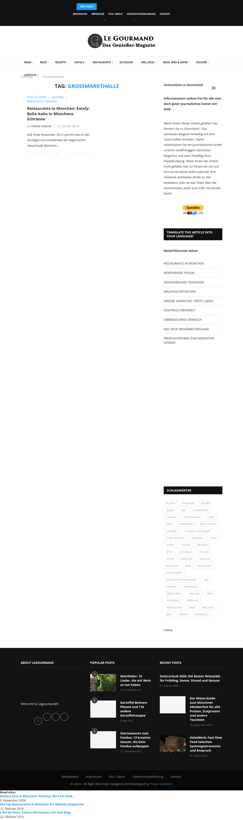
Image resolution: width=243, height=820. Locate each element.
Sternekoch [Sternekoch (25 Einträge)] (191, 591)
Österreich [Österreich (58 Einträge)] (203, 621)
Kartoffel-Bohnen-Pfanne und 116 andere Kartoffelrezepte (133, 715)
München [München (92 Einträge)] (191, 569)
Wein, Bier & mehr (175, 62)
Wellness (148, 62)
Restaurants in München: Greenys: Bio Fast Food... (37, 797)
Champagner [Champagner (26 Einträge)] (202, 511)
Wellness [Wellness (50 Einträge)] (210, 613)
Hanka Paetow (41, 126)
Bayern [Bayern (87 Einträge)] (207, 503)
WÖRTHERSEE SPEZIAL (179, 273)
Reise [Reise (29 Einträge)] (207, 569)
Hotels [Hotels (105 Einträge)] (185, 547)
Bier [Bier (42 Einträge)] (184, 511)
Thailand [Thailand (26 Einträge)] (195, 599)
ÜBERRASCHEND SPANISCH (183, 320)
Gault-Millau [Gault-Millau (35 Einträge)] (210, 525)
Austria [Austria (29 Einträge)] (171, 503)
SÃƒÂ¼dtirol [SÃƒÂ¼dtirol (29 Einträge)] (174, 599)
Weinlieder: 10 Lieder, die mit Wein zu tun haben (136, 687)
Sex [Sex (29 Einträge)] (207, 584)
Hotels (79, 62)
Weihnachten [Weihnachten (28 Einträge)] (174, 613)
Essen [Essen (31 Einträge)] (212, 518)
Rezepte (60, 62)
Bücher (201, 62)
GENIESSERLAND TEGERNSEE (184, 282)
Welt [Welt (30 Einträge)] (169, 621)
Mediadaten (80, 13)
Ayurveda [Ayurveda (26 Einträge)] (189, 503)
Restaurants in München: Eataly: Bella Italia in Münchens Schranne (58, 114)
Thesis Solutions (161, 785)
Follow (168, 637)
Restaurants (102, 62)
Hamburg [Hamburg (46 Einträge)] (198, 540)
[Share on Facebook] (57, 154)
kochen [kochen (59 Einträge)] (171, 562)
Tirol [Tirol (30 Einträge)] (211, 599)
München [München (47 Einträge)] (205, 562)
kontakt (165, 13)
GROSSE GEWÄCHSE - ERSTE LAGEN (188, 301)
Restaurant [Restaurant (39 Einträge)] (173, 577)
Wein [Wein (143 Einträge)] (194, 613)
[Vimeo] (134, 20)
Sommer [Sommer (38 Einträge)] (171, 591)
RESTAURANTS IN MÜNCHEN (184, 263)
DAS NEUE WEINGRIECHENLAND (186, 329)
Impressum (97, 13)
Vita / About (115, 13)
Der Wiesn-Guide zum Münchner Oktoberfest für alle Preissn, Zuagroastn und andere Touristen (206, 712)
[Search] (220, 88)
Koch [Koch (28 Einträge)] (189, 555)
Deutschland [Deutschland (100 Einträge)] (193, 518)
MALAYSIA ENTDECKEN (180, 291)
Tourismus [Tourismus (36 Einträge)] (173, 606)
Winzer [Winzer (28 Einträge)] (184, 621)
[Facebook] (105, 20)
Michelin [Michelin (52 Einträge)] (171, 569)
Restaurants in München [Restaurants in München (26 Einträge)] (182, 584)
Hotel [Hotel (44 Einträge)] (170, 547)
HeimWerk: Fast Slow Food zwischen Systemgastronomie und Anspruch (205, 745)
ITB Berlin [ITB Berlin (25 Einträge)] (172, 555)
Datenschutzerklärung (141, 13)
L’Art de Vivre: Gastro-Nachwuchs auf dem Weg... (36, 814)
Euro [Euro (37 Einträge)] (169, 525)
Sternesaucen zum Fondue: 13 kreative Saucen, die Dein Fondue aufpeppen (135, 745)
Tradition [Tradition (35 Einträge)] (193, 606)
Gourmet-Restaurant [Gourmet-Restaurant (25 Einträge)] (198, 533)
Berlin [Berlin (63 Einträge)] (170, 511)
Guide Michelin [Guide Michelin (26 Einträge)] (175, 540)
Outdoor (126, 62)
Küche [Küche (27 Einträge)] (187, 562)
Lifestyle (30, 75)
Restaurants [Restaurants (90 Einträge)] (196, 577)
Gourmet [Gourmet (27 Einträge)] (172, 533)
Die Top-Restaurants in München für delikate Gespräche (42, 805)
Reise (43, 62)
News (28, 62)
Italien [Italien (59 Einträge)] (202, 547)
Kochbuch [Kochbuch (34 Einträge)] (206, 555)
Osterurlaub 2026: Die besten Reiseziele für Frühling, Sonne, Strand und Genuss (189, 685)
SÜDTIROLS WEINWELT (180, 310)
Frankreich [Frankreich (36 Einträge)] (187, 525)
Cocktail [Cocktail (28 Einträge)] (171, 518)
